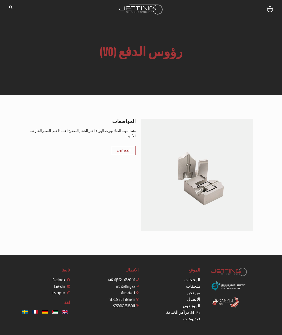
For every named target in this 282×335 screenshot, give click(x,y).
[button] (11, 7)
